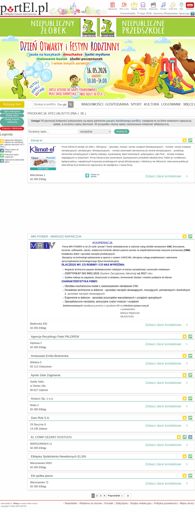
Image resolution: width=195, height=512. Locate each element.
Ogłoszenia (112, 9)
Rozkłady (143, 9)
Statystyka (122, 503)
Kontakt (108, 503)
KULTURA (151, 104)
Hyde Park (173, 9)
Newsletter (71, 503)
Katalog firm (12, 104)
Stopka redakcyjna (140, 503)
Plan (181, 9)
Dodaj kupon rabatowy (12, 121)
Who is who (124, 9)
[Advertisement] (12, 215)
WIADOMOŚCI (92, 104)
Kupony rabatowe (12, 128)
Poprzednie (116, 495)
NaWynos (190, 5)
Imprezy (163, 9)
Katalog (134, 9)
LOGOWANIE (171, 104)
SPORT (136, 104)
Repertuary (153, 9)
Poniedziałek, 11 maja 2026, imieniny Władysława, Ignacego (155, 13)
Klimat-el (36, 140)
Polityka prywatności (165, 503)
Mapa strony (187, 503)
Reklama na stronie (90, 503)
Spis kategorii (12, 111)
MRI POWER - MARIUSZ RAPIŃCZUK (56, 236)
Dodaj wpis (12, 115)
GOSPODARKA (117, 104)
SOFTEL (23, 506)
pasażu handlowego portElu (123, 120)
